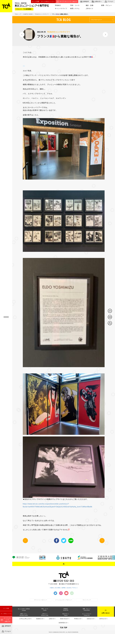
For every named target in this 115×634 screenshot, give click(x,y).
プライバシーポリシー (40, 600)
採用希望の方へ (64, 622)
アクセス (6, 631)
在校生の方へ (91, 618)
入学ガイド (89, 8)
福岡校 (64, 587)
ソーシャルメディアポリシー (63, 600)
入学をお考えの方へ (25, 618)
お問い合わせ (106, 613)
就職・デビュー (106, 5)
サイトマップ (87, 600)
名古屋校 (57, 587)
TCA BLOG (64, 19)
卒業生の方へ (78, 618)
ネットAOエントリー (6, 613)
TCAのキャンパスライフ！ (59, 32)
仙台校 (69, 587)
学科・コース (75, 5)
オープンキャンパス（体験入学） (6, 619)
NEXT (105, 34)
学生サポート (65, 614)
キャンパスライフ (61, 8)
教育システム (75, 8)
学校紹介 (58, 5)
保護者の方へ (40, 618)
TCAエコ (75, 587)
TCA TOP (63, 627)
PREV (22, 34)
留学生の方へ (103, 618)
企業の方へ (96, 1)
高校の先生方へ (65, 618)
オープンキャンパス (67, 1)
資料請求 (6, 626)
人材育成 (24, 609)
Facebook (56, 540)
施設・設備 (89, 5)
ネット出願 (6, 608)
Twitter (63, 540)
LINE (70, 540)
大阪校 (52, 587)
